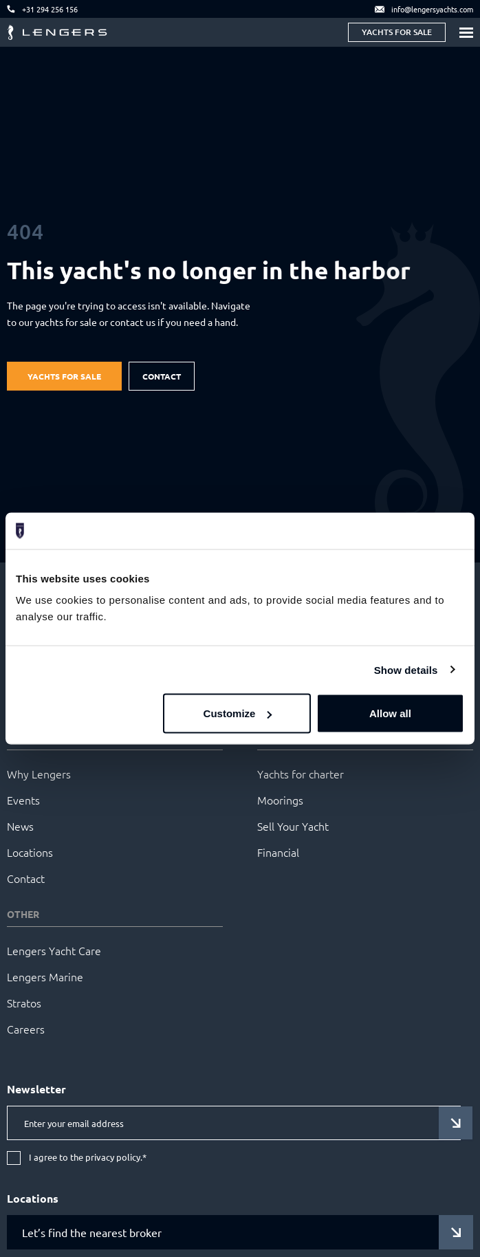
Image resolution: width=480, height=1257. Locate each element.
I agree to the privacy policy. (87, 1157)
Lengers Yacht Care (54, 950)
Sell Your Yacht (293, 826)
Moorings (280, 800)
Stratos (24, 1002)
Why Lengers (39, 773)
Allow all (390, 713)
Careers (26, 1029)
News (20, 826)
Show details (406, 669)
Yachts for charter (300, 773)
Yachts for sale (397, 32)
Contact (161, 376)
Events (23, 800)
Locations (30, 852)
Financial (278, 852)
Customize (238, 713)
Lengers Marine (45, 976)
